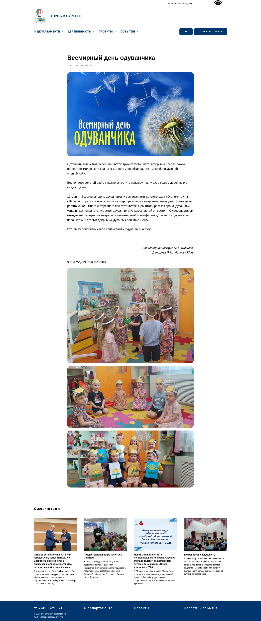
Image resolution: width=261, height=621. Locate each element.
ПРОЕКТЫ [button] (106, 31)
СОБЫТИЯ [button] (128, 31)
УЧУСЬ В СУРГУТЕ (66, 16)
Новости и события (201, 608)
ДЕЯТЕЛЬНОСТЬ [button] (80, 31)
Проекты (141, 608)
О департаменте (98, 608)
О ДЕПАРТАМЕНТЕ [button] (47, 31)
